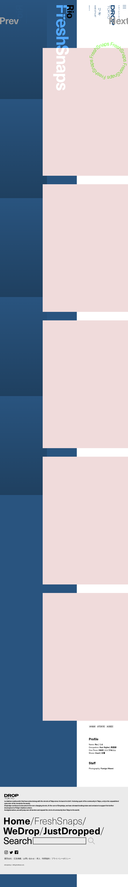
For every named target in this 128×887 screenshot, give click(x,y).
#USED (110, 726)
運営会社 (8, 858)
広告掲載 (17, 858)
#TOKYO (101, 726)
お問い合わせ (29, 858)
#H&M (92, 726)
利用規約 (46, 858)
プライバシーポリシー (61, 858)
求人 (38, 858)
